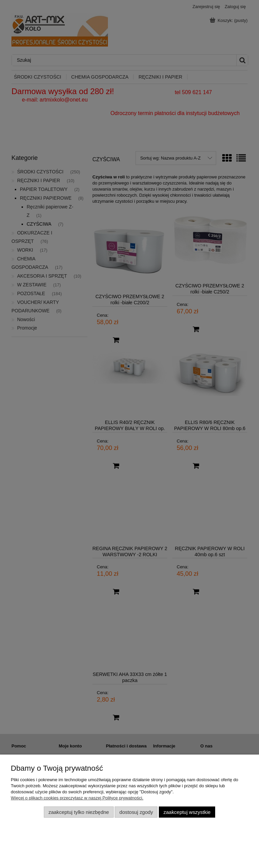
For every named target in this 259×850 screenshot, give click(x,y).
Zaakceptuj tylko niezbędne (79, 812)
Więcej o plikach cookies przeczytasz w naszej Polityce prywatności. (77, 797)
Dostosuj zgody (136, 812)
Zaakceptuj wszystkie (187, 812)
